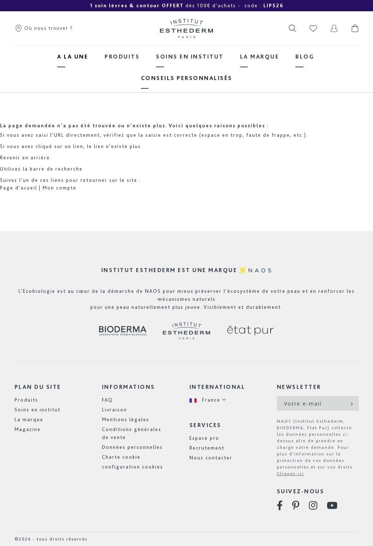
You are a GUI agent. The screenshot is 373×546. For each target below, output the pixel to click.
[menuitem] (72, 56)
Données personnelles (132, 447)
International (217, 386)
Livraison (114, 410)
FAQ (107, 400)
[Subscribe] (351, 403)
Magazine (28, 429)
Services (205, 425)
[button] (208, 400)
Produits (26, 400)
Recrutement (206, 448)
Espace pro (204, 438)
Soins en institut (37, 410)
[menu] (186, 67)
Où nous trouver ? (44, 28)
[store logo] (186, 28)
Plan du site (38, 386)
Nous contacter (210, 458)
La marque (29, 419)
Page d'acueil (18, 188)
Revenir (10, 157)
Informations (128, 386)
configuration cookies (132, 467)
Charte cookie (121, 457)
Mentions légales (125, 419)
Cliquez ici (290, 473)
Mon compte (59, 188)
